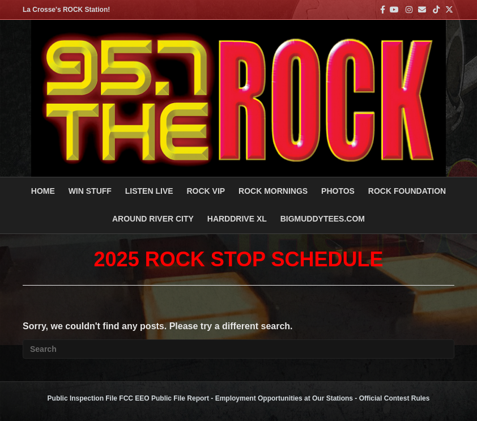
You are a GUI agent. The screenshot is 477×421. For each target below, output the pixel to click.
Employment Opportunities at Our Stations (284, 398)
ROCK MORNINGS (273, 190)
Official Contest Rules (394, 398)
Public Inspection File (82, 398)
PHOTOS (338, 190)
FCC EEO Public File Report (164, 398)
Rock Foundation (407, 190)
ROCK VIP (205, 190)
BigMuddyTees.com (322, 218)
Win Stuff (90, 190)
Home (43, 190)
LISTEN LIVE (149, 190)
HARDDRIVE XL (237, 218)
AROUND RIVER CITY (153, 218)
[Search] (238, 349)
